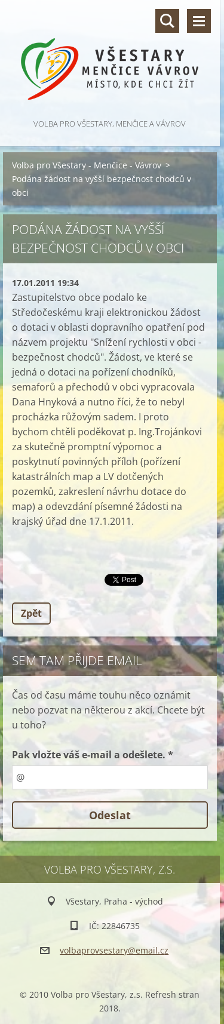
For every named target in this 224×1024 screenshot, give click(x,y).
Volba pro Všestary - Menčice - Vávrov (86, 165)
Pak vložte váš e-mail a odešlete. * (92, 754)
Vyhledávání (167, 21)
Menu (199, 21)
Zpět (31, 613)
